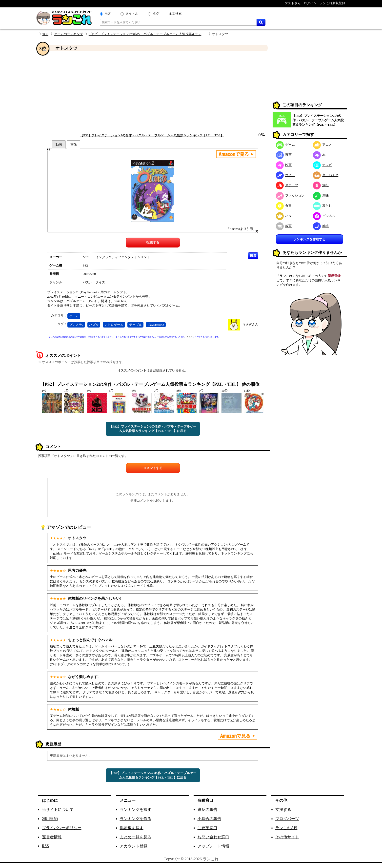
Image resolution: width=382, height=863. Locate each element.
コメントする (152, 468)
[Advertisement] (153, 92)
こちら (190, 337)
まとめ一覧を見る (135, 837)
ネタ (284, 216)
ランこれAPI (286, 828)
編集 (253, 255)
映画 (284, 165)
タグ (156, 13)
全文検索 (175, 13)
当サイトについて (58, 809)
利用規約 (50, 819)
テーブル (135, 325)
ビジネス (324, 216)
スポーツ (287, 185)
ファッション (290, 195)
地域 (321, 226)
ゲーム (74, 316)
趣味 (321, 195)
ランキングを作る (135, 819)
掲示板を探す (131, 828)
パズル (94, 325)
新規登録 (334, 276)
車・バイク (326, 175)
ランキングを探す (135, 809)
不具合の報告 (209, 819)
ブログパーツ (287, 819)
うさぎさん (250, 324)
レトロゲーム (113, 325)
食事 (284, 205)
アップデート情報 (213, 846)
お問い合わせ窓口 (213, 837)
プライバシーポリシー (61, 828)
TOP (45, 34)
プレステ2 (76, 325)
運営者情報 (52, 837)
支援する (283, 809)
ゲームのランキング (68, 34)
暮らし (322, 205)
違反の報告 (207, 809)
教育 (284, 226)
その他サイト (287, 837)
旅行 (321, 185)
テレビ (322, 165)
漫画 (284, 155)
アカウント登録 (133, 846)
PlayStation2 (156, 325)
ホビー (285, 175)
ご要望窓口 (207, 828)
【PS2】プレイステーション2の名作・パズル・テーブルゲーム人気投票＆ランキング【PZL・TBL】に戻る (152, 429)
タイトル (131, 13)
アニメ (322, 144)
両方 (107, 13)
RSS (45, 846)
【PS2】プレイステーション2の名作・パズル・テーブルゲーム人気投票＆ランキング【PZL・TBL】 (160, 34)
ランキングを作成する (309, 239)
